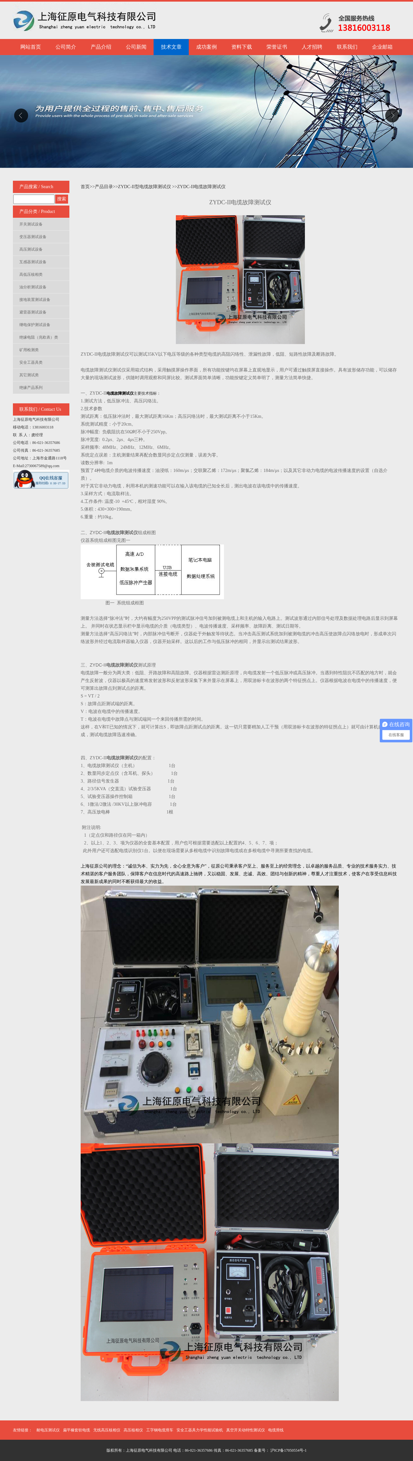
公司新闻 (136, 47)
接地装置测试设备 (34, 299)
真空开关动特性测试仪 (245, 1430)
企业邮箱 (382, 47)
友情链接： (22, 1430)
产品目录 (104, 186)
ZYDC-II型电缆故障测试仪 (145, 186)
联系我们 (347, 47)
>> (92, 186)
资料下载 (241, 47)
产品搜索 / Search (36, 186)
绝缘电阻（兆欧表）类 (38, 337)
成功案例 (206, 47)
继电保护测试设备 (34, 324)
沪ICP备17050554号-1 (288, 1450)
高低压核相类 (31, 274)
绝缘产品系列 (31, 387)
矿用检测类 (29, 350)
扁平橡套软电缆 (76, 1430)
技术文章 (171, 47)
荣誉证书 (277, 47)
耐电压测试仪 (48, 1430)
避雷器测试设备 (32, 312)
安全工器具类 (31, 362)
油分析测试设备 (32, 287)
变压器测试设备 (32, 237)
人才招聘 (312, 47)
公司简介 (65, 47)
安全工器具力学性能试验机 (199, 1430)
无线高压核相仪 (106, 1430)
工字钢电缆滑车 (159, 1430)
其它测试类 (29, 375)
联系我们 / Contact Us (40, 409)
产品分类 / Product (37, 211)
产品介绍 (101, 47)
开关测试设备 (31, 224)
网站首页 (30, 47)
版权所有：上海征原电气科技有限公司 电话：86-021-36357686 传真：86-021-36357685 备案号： (187, 1450)
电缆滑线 (276, 1430)
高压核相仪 (133, 1430)
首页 (85, 186)
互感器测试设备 (32, 262)
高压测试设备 (31, 249)
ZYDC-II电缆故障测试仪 (201, 186)
